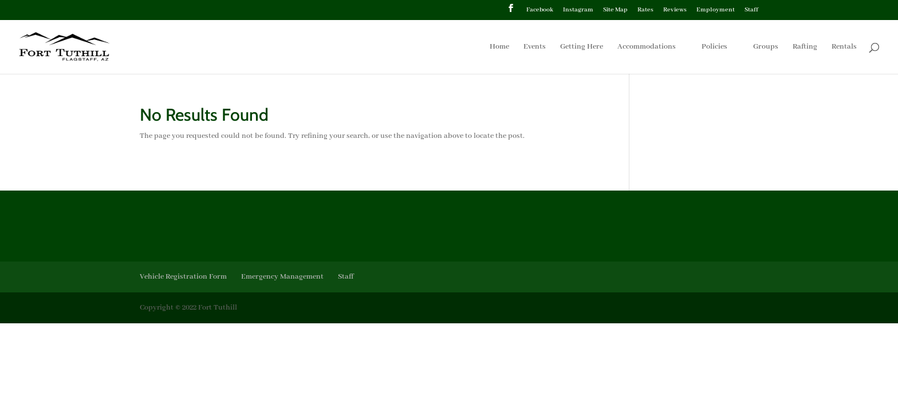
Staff (751, 10)
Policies (714, 47)
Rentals (844, 47)
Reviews (675, 10)
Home (499, 47)
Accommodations (646, 47)
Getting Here (581, 47)
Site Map (615, 10)
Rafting (805, 47)
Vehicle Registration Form (183, 277)
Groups (765, 47)
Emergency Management (282, 277)
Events (534, 47)
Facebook (539, 10)
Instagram (578, 10)
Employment (715, 10)
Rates (645, 10)
